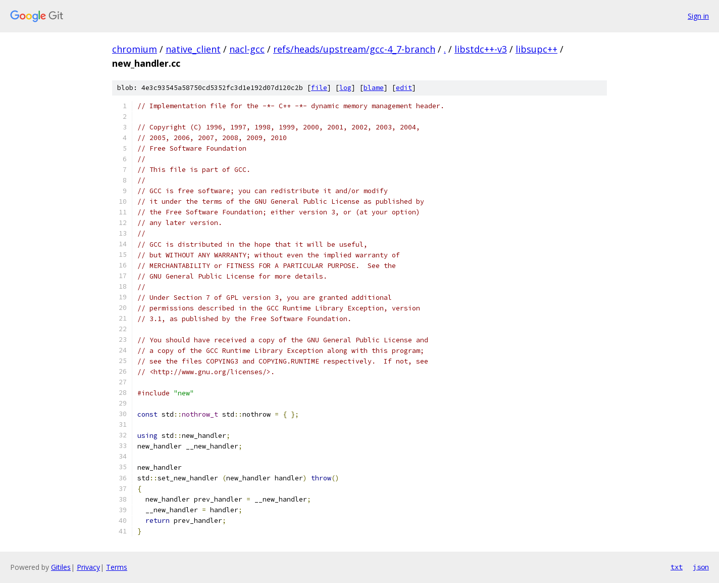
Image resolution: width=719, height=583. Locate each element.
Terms (116, 567)
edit (404, 87)
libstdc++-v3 (480, 49)
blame (374, 87)
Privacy (88, 567)
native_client (193, 49)
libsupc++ (536, 49)
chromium (134, 49)
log (345, 87)
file (319, 87)
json (701, 566)
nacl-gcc (247, 49)
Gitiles (61, 567)
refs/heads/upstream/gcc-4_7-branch (354, 49)
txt (677, 566)
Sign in (698, 16)
